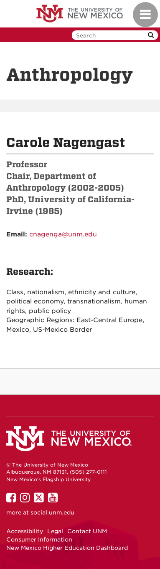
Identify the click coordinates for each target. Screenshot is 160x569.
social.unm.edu (52, 512)
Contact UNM (87, 531)
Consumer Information (39, 539)
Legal (55, 531)
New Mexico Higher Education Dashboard (67, 547)
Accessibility (24, 531)
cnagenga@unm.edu (63, 234)
